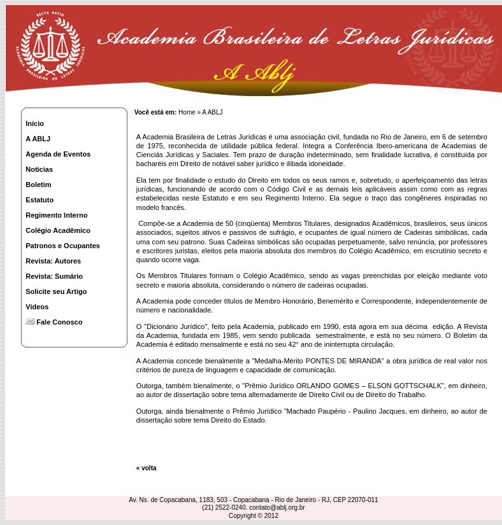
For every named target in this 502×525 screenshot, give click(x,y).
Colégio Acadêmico (57, 230)
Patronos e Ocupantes (62, 245)
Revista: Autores (53, 261)
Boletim (38, 184)
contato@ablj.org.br (277, 507)
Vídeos (36, 307)
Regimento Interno (56, 215)
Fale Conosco (53, 322)
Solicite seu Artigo (56, 291)
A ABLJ (37, 139)
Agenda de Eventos (57, 154)
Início (34, 123)
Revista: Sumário (54, 276)
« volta (146, 468)
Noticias (39, 169)
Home (187, 112)
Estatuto (39, 200)
